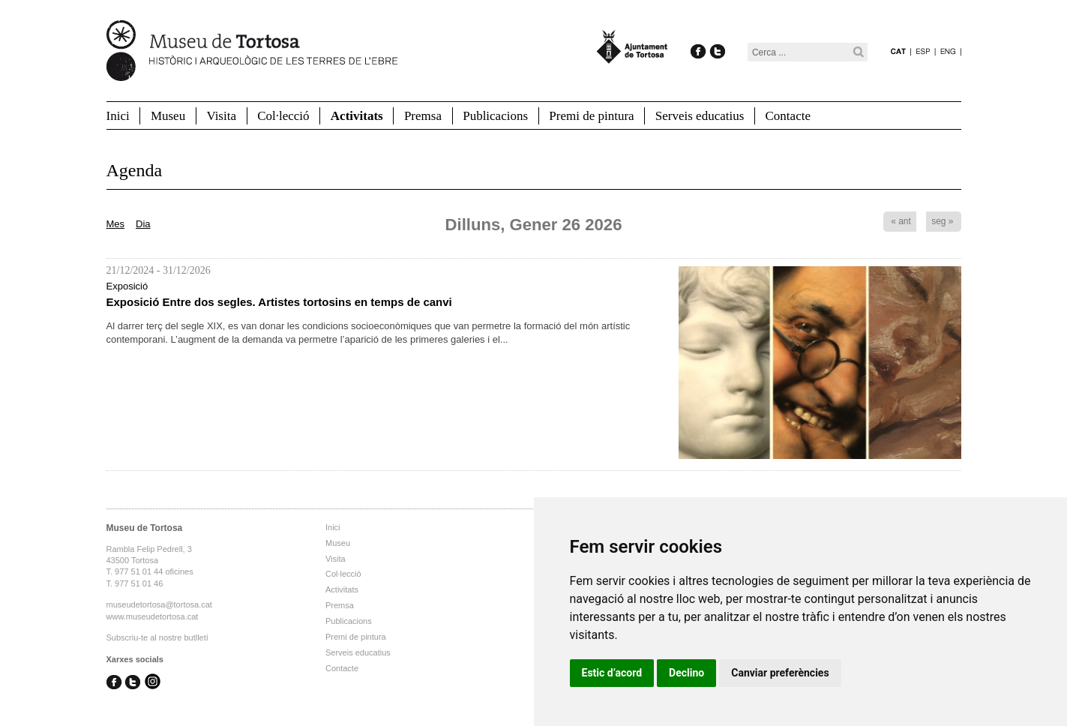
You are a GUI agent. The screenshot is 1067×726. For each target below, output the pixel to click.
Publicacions (495, 116)
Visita (221, 116)
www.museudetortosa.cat (152, 616)
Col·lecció (283, 116)
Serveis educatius (700, 116)
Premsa (423, 116)
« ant (901, 221)
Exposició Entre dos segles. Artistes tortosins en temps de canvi (279, 302)
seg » (942, 221)
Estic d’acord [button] (612, 673)
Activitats (357, 116)
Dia (143, 224)
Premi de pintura (591, 116)
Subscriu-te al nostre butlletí (157, 637)
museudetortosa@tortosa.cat (159, 604)
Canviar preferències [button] (780, 673)
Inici (118, 116)
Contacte (788, 116)
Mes (115, 224)
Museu (168, 116)
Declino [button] (686, 673)
